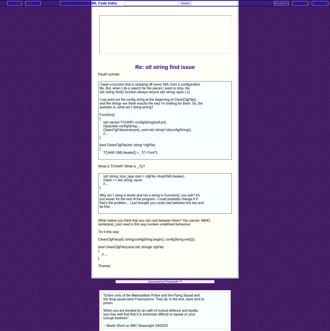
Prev (11, 3)
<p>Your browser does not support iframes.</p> (165, 34)
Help (300, 3)
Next (35, 3)
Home (320, 3)
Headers (281, 3)
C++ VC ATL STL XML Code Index (89, 3)
